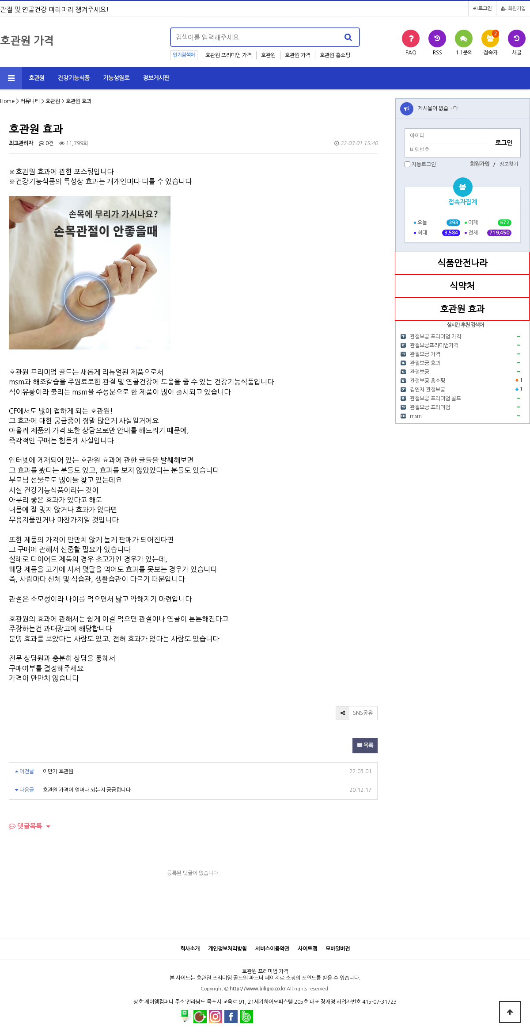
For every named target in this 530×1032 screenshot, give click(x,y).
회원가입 (513, 8)
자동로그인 (424, 164)
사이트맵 (307, 948)
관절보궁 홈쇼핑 (427, 381)
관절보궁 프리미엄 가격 (435, 336)
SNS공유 (354, 713)
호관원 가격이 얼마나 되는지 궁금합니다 (87, 790)
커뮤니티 (30, 101)
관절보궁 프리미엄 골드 (435, 398)
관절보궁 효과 (425, 363)
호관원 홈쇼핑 (335, 55)
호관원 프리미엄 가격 (228, 55)
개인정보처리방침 (227, 948)
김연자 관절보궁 (427, 389)
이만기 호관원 (58, 771)
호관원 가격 (297, 55)
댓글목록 (25, 826)
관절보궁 (419, 372)
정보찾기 (509, 164)
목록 (365, 745)
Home (7, 101)
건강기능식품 (74, 78)
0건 (46, 143)
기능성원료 (116, 78)
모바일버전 (338, 948)
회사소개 (190, 948)
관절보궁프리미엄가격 (434, 345)
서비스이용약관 (272, 948)
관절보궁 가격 (425, 354)
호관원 (268, 55)
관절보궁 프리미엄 (430, 407)
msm (416, 416)
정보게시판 (156, 78)
